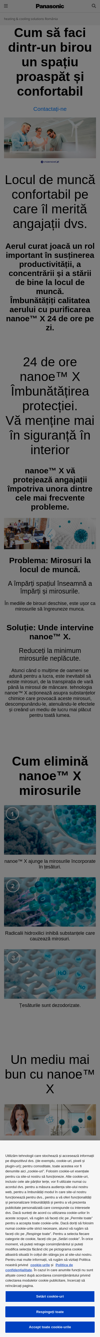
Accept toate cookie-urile (50, 1327)
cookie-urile (40, 1265)
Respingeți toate (50, 1312)
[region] (50, 1238)
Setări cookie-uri (50, 1296)
